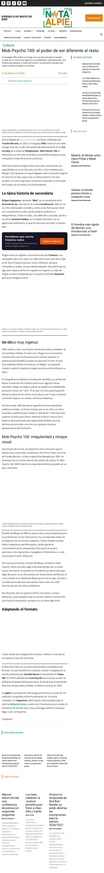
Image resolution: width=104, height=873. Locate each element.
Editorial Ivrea (17, 704)
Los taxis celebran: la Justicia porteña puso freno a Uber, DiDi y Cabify (34, 801)
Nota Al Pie (30, 813)
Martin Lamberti (8, 816)
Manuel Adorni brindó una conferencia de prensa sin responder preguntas (10, 802)
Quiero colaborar (52, 241)
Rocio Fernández (55, 826)
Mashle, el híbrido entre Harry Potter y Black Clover (85, 142)
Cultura (8, 45)
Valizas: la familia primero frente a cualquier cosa (82, 176)
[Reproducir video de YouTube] (34, 633)
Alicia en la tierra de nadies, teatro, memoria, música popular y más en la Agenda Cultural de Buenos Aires (57, 759)
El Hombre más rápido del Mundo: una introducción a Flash (85, 211)
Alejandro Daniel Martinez (20, 81)
